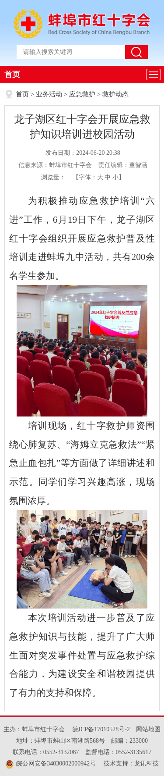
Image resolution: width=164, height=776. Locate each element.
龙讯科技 (146, 763)
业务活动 (49, 94)
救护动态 (115, 94)
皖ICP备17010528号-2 (101, 729)
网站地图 (148, 729)
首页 (12, 74)
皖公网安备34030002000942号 (50, 763)
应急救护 (82, 94)
